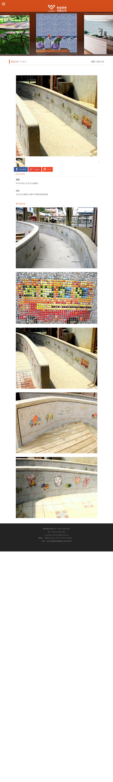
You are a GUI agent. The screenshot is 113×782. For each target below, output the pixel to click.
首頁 (93, 61)
